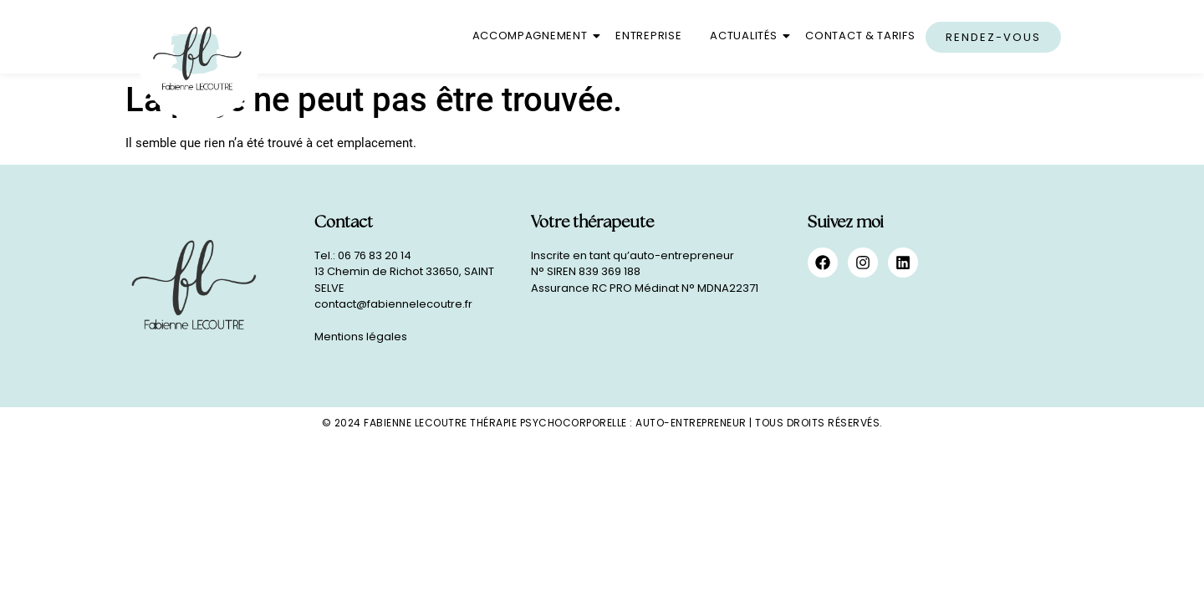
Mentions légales (360, 336)
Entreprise (648, 35)
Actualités (746, 35)
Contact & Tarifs (860, 35)
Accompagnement (533, 35)
